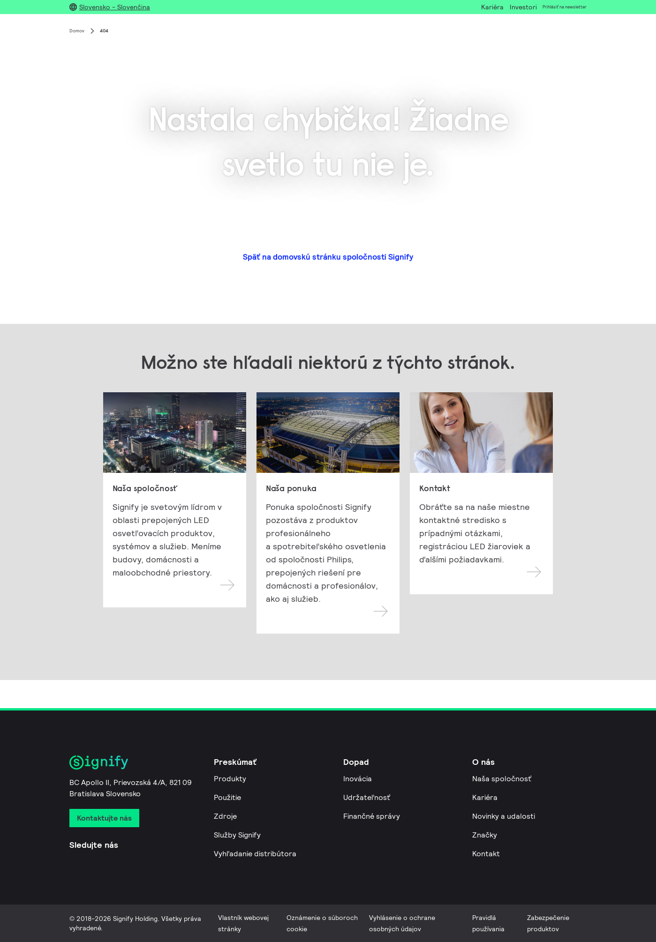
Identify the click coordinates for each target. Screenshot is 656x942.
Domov (76, 31)
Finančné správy (371, 816)
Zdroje (225, 816)
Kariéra (485, 797)
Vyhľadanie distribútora (255, 854)
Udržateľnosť (366, 797)
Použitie (227, 797)
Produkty (230, 779)
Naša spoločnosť (501, 779)
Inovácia (357, 779)
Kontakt (486, 854)
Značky (484, 835)
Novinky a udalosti (503, 816)
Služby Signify (237, 835)
